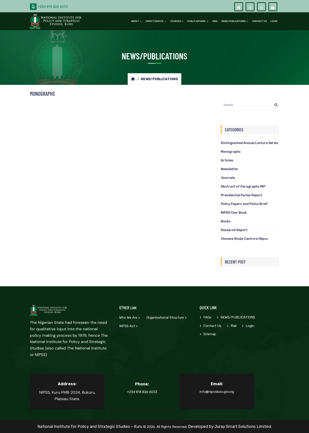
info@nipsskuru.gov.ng (217, 392)
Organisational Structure (166, 318)
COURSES (175, 21)
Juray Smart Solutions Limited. (243, 426)
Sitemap (208, 334)
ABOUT (135, 21)
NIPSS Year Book (234, 213)
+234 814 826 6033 (49, 7)
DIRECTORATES (155, 21)
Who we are (129, 318)
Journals (228, 178)
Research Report (234, 230)
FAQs (205, 317)
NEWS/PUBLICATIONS (233, 21)
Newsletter (229, 169)
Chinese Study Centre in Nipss (244, 239)
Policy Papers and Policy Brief (244, 204)
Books (226, 221)
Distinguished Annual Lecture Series (249, 143)
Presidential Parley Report (242, 195)
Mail (215, 21)
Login (273, 21)
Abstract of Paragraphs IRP (243, 186)
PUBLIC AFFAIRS (196, 21)
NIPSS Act (128, 326)
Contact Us (259, 21)
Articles (227, 160)
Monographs (231, 152)
